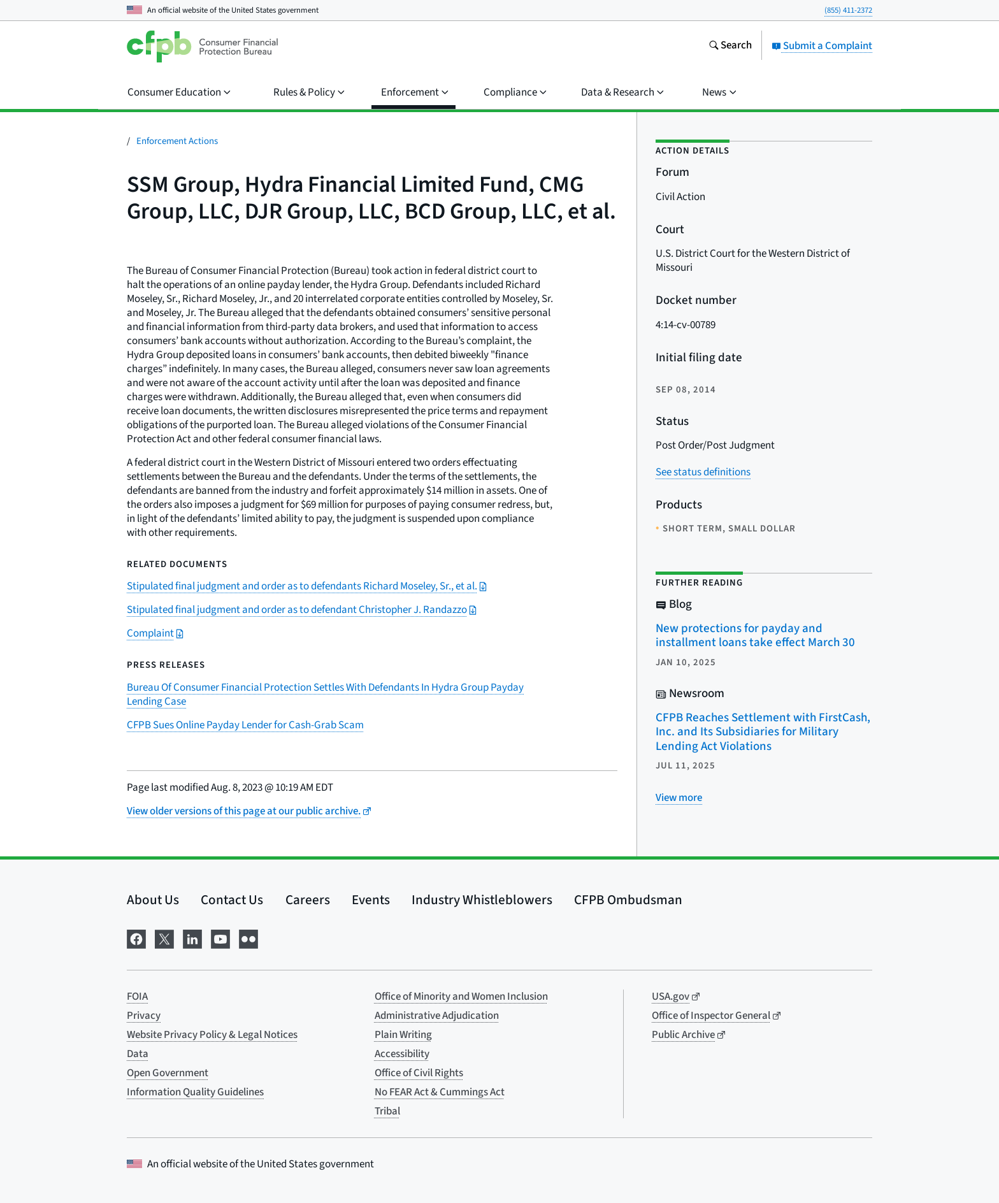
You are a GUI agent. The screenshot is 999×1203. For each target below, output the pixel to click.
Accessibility (402, 1054)
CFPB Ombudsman (628, 899)
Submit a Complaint (822, 46)
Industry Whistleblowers (482, 899)
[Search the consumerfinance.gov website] (730, 46)
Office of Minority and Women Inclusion (461, 996)
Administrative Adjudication (437, 1015)
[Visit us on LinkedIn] (192, 938)
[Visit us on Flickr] (248, 938)
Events (371, 899)
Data (137, 1054)
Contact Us (232, 899)
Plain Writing (403, 1034)
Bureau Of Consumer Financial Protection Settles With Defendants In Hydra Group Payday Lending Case (325, 694)
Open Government (167, 1073)
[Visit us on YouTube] (220, 938)
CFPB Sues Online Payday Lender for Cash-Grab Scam (245, 725)
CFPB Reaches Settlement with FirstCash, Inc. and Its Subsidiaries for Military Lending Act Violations (763, 732)
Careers (307, 899)
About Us (153, 899)
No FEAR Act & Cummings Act (440, 1092)
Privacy (144, 1015)
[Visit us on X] (164, 938)
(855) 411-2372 (848, 10)
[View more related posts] (679, 797)
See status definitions (703, 472)
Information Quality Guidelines (195, 1092)
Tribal (387, 1111)
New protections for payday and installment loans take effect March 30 (755, 636)
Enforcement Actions (177, 141)
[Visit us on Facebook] (136, 938)
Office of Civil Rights (419, 1073)
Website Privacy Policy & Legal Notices (212, 1034)
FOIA (137, 996)
